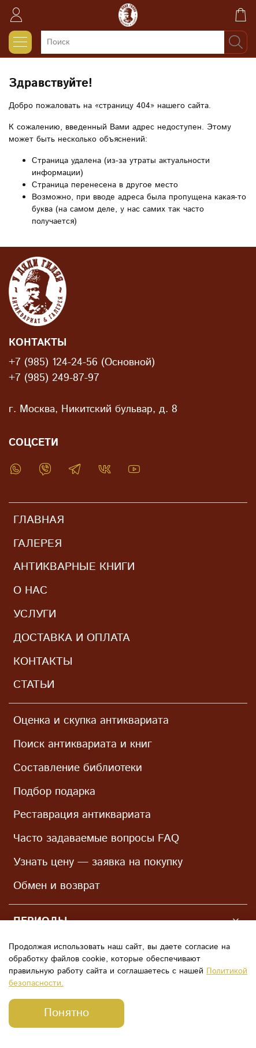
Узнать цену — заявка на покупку (98, 862)
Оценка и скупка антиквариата (91, 720)
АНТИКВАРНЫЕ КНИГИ (74, 567)
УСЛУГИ (34, 614)
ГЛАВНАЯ (38, 520)
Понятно (66, 1013)
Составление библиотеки (77, 768)
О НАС (30, 590)
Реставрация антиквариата (82, 815)
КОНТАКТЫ (43, 661)
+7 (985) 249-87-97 (54, 378)
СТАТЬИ (33, 685)
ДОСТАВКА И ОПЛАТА (71, 638)
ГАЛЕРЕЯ (37, 543)
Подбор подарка (54, 791)
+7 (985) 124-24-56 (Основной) (82, 362)
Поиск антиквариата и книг (82, 744)
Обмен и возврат (56, 886)
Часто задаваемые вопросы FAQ (96, 838)
